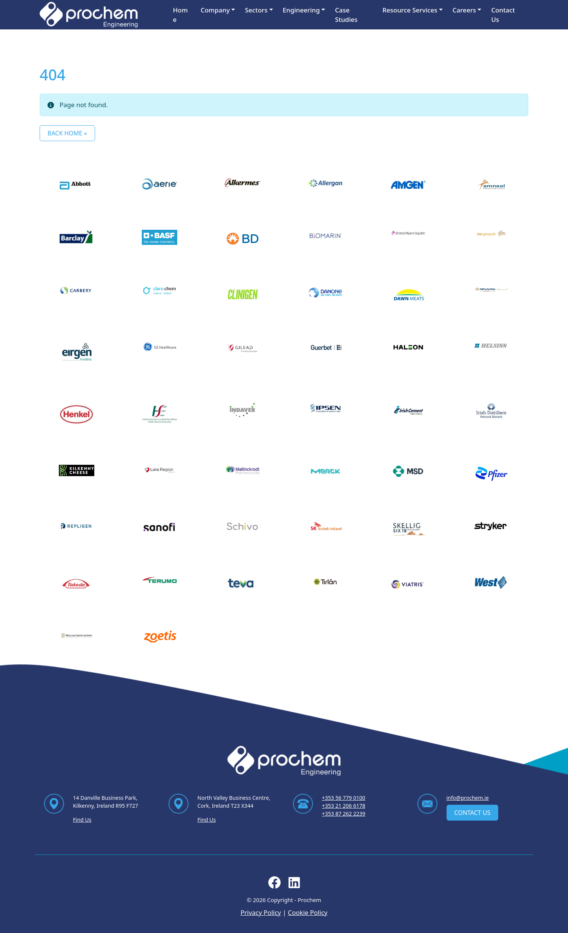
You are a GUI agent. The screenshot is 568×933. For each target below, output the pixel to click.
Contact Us (503, 15)
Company (215, 10)
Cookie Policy (307, 912)
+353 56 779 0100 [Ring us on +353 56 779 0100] (343, 797)
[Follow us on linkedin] (294, 885)
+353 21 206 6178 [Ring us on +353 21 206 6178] (343, 805)
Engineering (301, 10)
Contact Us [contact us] (472, 812)
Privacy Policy (261, 912)
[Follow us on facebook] (274, 885)
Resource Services (409, 10)
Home (180, 15)
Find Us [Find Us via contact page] (82, 819)
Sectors (256, 10)
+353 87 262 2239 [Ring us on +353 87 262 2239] (343, 813)
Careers (464, 10)
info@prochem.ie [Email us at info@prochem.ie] (468, 797)
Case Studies (346, 15)
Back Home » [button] (67, 133)
